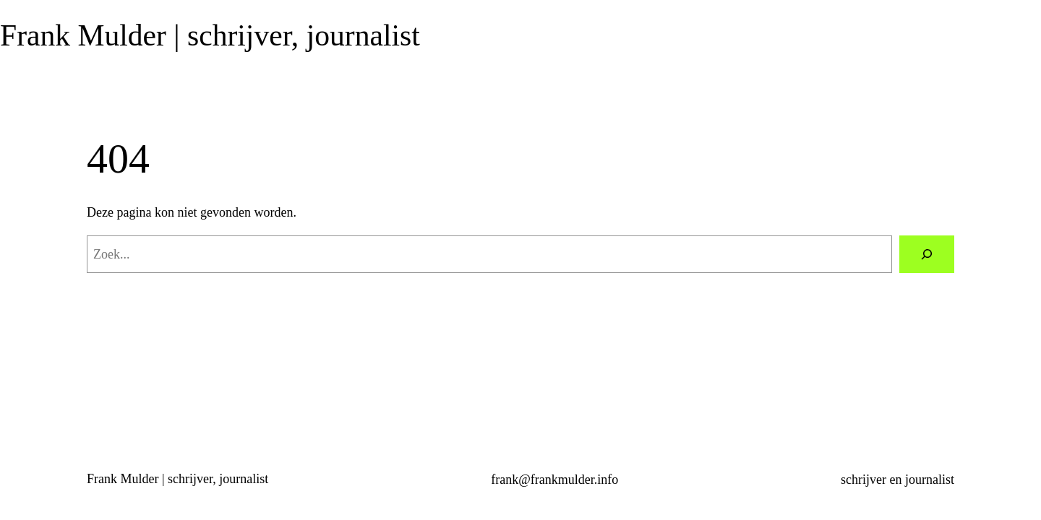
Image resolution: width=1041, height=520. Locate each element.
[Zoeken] (926, 254)
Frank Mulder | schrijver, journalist (210, 35)
